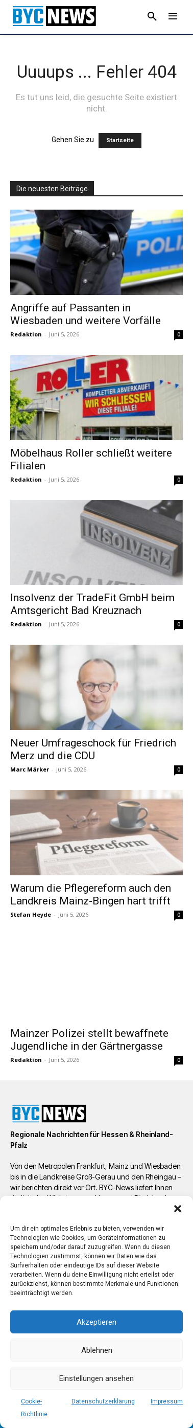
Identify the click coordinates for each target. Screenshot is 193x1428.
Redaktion (26, 334)
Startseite (120, 140)
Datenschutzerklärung (103, 1401)
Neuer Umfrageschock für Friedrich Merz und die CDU (93, 749)
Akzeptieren (96, 1322)
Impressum (167, 1401)
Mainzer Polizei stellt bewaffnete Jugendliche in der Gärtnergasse (89, 1039)
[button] (178, 1209)
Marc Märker (29, 769)
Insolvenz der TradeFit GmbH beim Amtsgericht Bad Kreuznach (92, 604)
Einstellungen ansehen (96, 1378)
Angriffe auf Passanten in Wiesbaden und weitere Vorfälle (85, 314)
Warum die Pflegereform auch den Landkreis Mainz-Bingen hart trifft (90, 894)
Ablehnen (96, 1350)
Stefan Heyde (30, 914)
